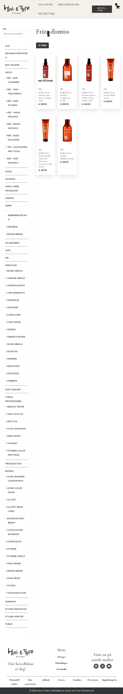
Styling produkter (16, 609)
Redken (9, 471)
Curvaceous (14, 541)
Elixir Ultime (14, 314)
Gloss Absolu (14, 344)
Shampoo (10, 601)
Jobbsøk (45, 680)
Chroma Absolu (16, 278)
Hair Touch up (15, 414)
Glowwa (10, 179)
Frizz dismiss (14, 563)
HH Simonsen (12, 242)
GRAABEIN (12, 226)
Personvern (93, 680)
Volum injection (16, 592)
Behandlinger (61, 663)
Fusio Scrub (14, 322)
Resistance (13, 366)
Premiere (12, 358)
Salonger (61, 657)
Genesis (11, 329)
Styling (11, 585)
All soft (11, 499)
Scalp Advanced (16, 428)
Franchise (77, 680)
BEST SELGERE (12, 65)
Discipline (12, 307)
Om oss (61, 680)
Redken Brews (15, 234)
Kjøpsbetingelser (109, 680)
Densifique (13, 300)
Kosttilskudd (13, 389)
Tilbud (8, 624)
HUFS (8, 250)
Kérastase (11, 265)
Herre (8, 205)
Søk (4, 28)
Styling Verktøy (14, 616)
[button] (102, 9)
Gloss (8, 171)
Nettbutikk (61, 669)
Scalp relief (13, 578)
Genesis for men (16, 336)
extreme (11, 548)
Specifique (13, 373)
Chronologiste (16, 285)
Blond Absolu (15, 270)
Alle (7, 45)
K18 (7, 257)
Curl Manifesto (16, 292)
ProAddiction (13, 463)
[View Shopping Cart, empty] (117, 9)
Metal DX (12, 421)
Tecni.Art (12, 443)
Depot (8, 72)
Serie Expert (14, 436)
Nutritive (12, 351)
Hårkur (9, 198)
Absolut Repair (15, 406)
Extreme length (16, 556)
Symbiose (12, 380)
